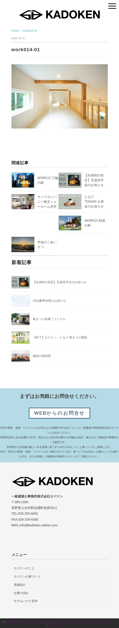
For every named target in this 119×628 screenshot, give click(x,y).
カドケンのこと (24, 568)
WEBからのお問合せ (59, 413)
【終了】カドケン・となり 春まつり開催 (60, 337)
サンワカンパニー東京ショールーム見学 (47, 201)
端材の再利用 (42, 356)
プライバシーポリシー (60, 624)
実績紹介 (20, 584)
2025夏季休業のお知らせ (49, 300)
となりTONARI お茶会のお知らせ (94, 201)
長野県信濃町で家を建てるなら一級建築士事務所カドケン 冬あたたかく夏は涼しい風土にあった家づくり (60, 622)
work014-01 (30, 30)
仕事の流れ (21, 593)
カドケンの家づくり (27, 576)
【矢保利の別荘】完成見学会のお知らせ (94, 180)
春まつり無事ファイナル (49, 319)
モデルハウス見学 (26, 601)
